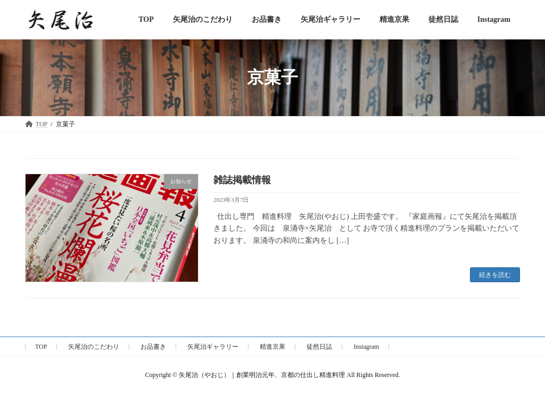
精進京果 (272, 346)
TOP (41, 346)
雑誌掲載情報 (242, 180)
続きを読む (495, 275)
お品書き (153, 346)
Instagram (366, 346)
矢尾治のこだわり (93, 346)
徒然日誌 (319, 346)
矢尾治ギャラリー (212, 346)
